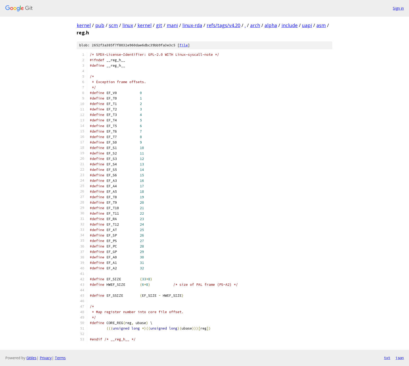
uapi (307, 25)
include (289, 25)
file (183, 45)
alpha (270, 25)
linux (127, 25)
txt (387, 357)
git (159, 25)
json (399, 357)
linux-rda (192, 25)
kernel (84, 25)
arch (255, 25)
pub (99, 25)
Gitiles (31, 357)
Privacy (46, 357)
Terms (60, 357)
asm (321, 25)
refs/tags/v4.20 (223, 25)
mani (172, 25)
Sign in (398, 8)
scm (113, 25)
